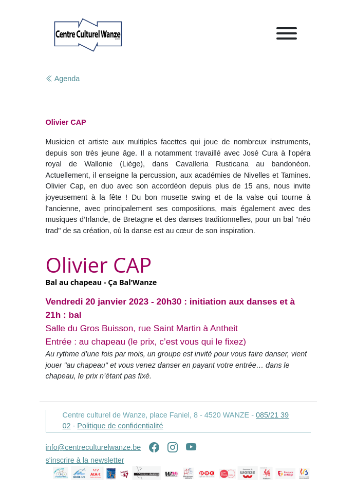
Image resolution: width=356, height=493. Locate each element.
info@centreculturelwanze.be (93, 447)
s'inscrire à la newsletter (85, 460)
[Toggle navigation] (287, 35)
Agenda (63, 78)
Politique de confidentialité (120, 426)
